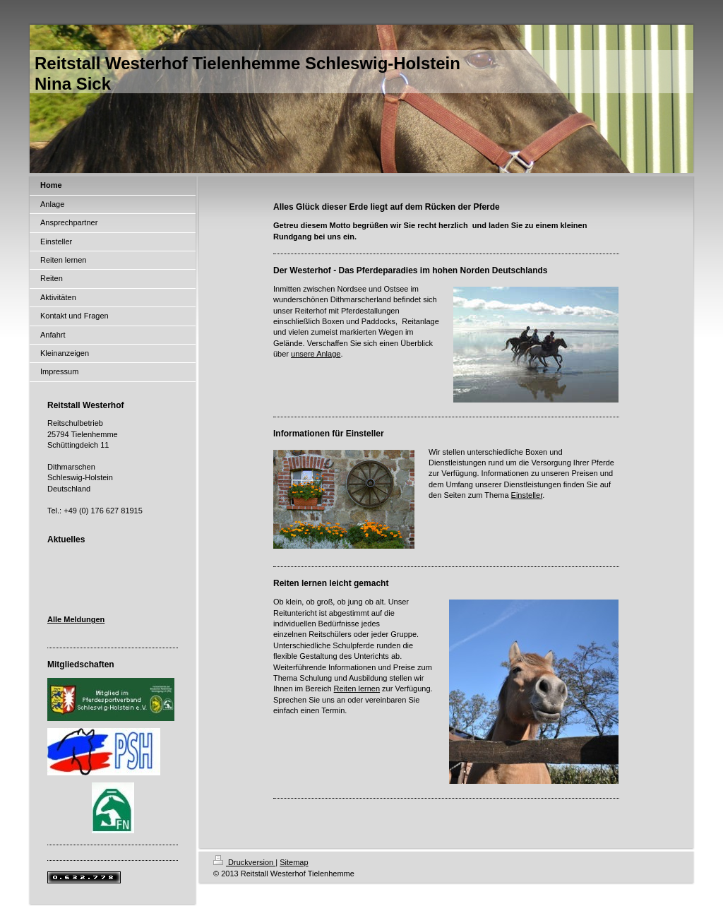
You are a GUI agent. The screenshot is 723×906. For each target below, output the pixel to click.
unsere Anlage (315, 354)
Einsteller (527, 495)
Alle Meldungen (75, 619)
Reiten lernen (357, 688)
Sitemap (294, 862)
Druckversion (244, 862)
